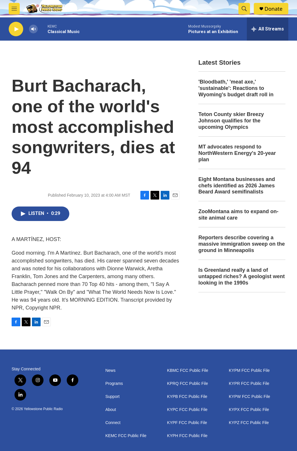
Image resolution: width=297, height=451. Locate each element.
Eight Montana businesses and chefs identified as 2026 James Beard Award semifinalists (236, 185)
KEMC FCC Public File (125, 436)
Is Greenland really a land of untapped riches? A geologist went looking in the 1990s (241, 276)
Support (112, 396)
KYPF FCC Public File (187, 423)
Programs (114, 383)
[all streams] (267, 29)
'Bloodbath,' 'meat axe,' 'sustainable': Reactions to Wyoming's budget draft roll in (236, 88)
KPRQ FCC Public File (187, 383)
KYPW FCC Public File (249, 396)
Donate (273, 9)
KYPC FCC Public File (187, 409)
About (110, 409)
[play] (16, 29)
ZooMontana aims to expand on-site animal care (238, 215)
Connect (112, 423)
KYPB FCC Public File (187, 396)
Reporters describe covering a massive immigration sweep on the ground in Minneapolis (241, 244)
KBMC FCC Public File (187, 370)
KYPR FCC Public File (249, 383)
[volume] (33, 29)
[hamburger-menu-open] (14, 9)
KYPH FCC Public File (187, 436)
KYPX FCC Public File (249, 409)
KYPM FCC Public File (249, 370)
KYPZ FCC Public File (249, 423)
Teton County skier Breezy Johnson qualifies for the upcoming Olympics (231, 120)
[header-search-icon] (244, 9)
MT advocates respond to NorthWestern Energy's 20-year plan (237, 153)
